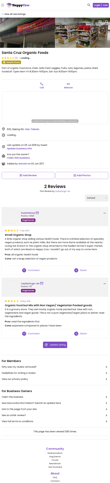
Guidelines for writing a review (55, 373)
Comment (31, 270)
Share (80, 270)
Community (55, 449)
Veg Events (55, 456)
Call (42, 88)
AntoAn (22, 163)
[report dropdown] (104, 213)
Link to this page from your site (55, 409)
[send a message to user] (38, 213)
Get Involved (55, 467)
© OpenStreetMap (58, 121)
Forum (55, 460)
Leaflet (35, 121)
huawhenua (28, 213)
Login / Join (101, 5)
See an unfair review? (55, 415)
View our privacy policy (55, 379)
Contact (55, 481)
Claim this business (18, 157)
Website (68, 88)
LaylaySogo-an (62, 191)
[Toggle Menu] (3, 5)
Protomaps (44, 121)
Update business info (19, 148)
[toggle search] (89, 5)
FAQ (55, 477)
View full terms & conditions (55, 421)
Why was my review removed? (55, 367)
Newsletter (55, 463)
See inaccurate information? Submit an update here (55, 403)
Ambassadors (55, 453)
